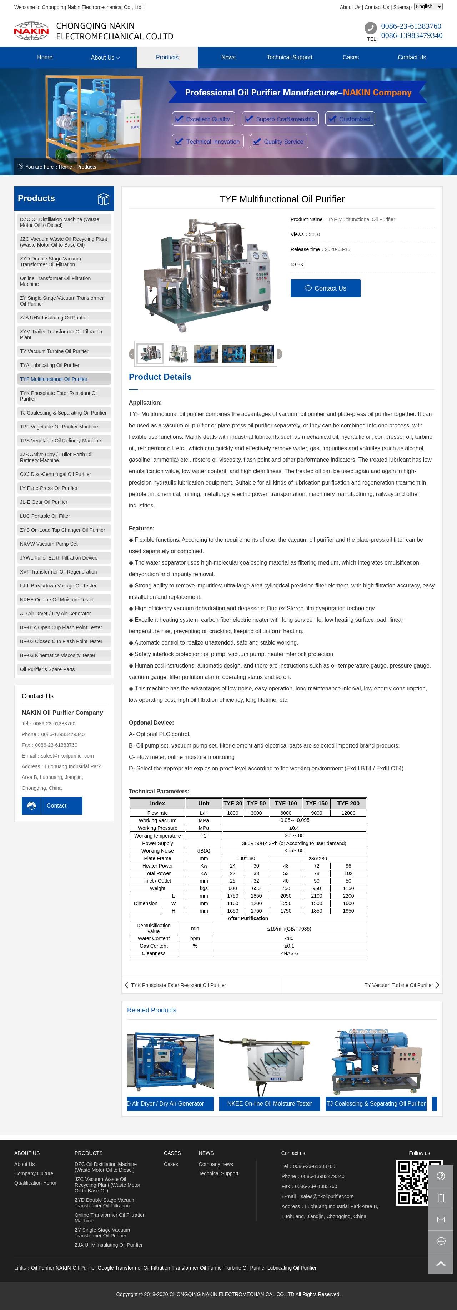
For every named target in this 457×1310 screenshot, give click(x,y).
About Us (350, 7)
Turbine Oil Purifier (245, 1268)
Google (105, 1268)
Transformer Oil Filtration (142, 1268)
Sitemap (402, 7)
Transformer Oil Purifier (197, 1268)
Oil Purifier (42, 1268)
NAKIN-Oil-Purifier (76, 1268)
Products (86, 167)
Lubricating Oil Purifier (292, 1268)
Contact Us (377, 7)
